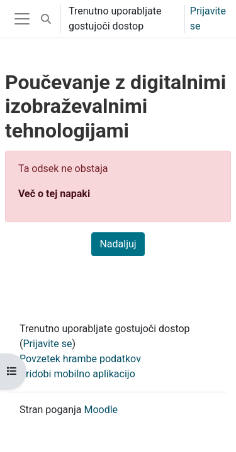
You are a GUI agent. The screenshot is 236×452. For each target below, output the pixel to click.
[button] (46, 19)
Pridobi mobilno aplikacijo (77, 374)
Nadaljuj (117, 244)
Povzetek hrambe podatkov (80, 359)
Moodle (101, 410)
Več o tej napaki (54, 194)
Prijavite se (208, 18)
